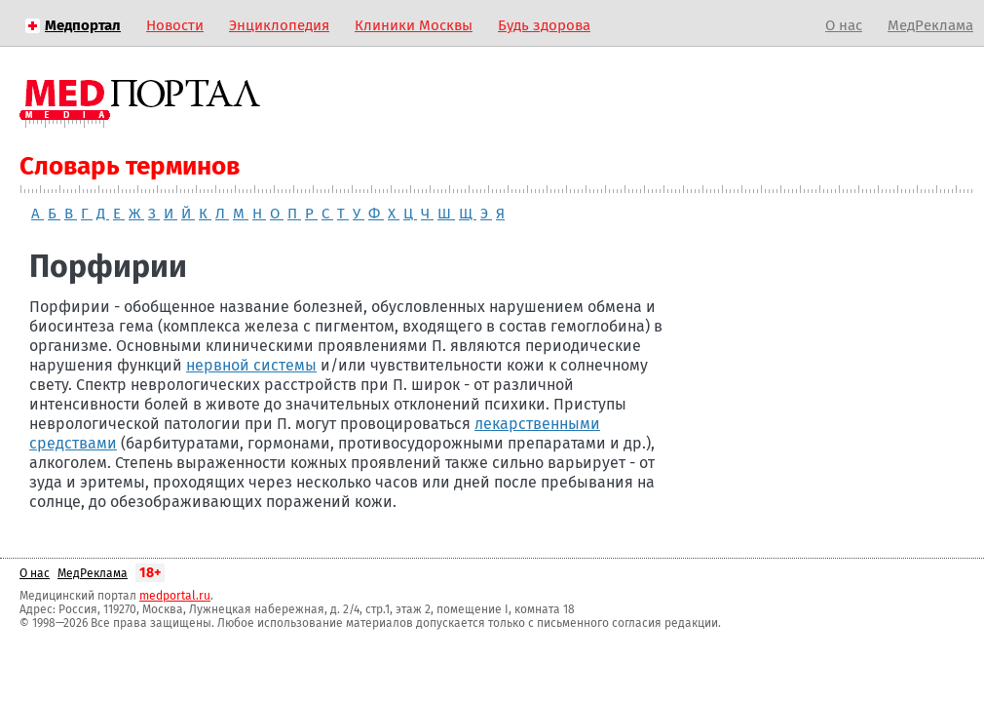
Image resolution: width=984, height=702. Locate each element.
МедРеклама (930, 25)
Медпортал (83, 25)
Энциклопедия (279, 25)
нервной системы (251, 365)
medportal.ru (174, 596)
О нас (843, 25)
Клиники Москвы (414, 25)
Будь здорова (544, 25)
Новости (175, 25)
